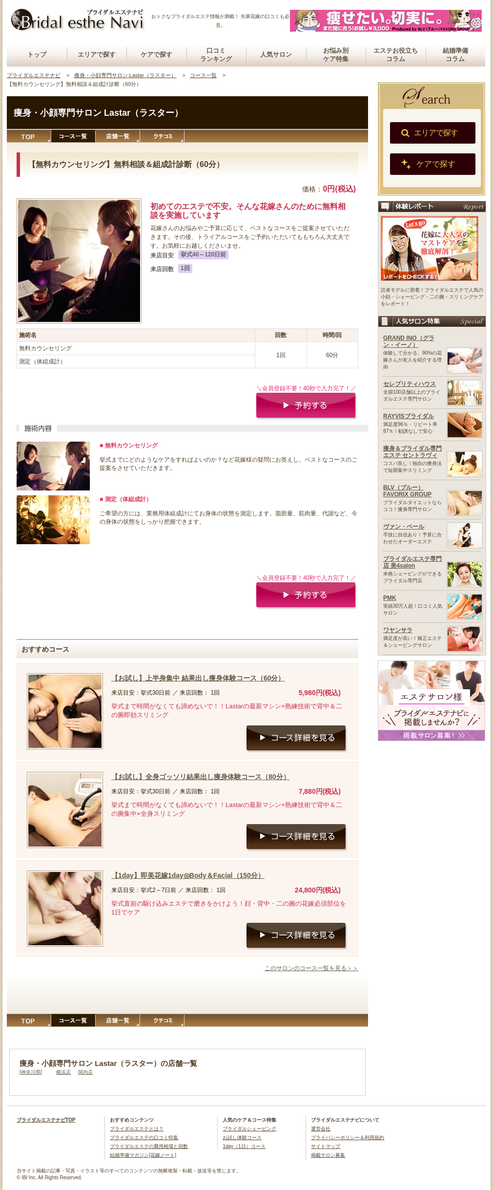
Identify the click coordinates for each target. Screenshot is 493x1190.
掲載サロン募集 (328, 1155)
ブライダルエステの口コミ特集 (144, 1137)
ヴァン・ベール (403, 526)
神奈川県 (31, 1072)
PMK (389, 598)
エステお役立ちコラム (395, 55)
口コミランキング (216, 55)
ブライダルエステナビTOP (46, 1120)
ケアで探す (156, 54)
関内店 (85, 1072)
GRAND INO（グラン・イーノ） (408, 341)
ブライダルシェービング (249, 1128)
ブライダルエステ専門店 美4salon (412, 562)
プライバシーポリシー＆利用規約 (347, 1137)
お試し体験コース (242, 1137)
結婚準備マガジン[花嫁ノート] (143, 1155)
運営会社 (320, 1128)
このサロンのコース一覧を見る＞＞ (311, 968)
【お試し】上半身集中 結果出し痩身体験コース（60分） (198, 678)
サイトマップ (325, 1146)
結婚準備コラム (455, 55)
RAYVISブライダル (408, 416)
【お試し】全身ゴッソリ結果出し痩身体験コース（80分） (200, 777)
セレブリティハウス (409, 384)
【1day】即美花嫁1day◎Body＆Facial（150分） (188, 875)
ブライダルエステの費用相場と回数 (149, 1146)
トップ (36, 54)
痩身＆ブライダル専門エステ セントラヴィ (412, 452)
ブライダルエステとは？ (137, 1128)
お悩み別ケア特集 (336, 55)
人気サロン (276, 54)
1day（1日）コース (244, 1146)
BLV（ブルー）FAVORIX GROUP (407, 491)
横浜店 (63, 1072)
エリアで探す (97, 54)
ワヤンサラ (397, 630)
